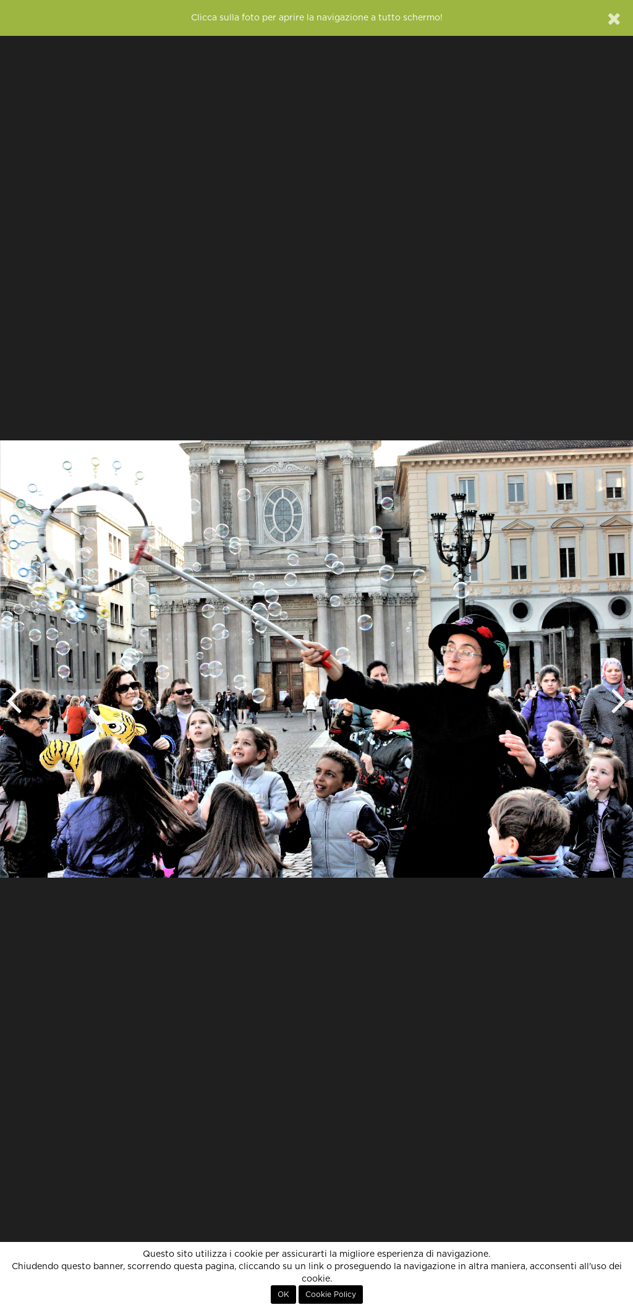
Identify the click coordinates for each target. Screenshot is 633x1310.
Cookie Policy (330, 1294)
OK (283, 1294)
